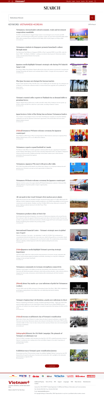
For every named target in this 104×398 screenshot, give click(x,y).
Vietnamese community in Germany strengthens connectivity (39, 267)
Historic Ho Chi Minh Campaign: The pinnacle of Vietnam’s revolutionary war (39, 334)
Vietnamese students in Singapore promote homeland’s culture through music (39, 48)
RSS (55, 381)
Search (52, 7)
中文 (87, 1)
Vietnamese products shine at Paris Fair (31, 213)
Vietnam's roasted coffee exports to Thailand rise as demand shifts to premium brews (41, 98)
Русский (91, 1)
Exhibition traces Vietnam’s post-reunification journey (36, 351)
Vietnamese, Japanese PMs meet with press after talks (36, 164)
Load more (52, 366)
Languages (66, 381)
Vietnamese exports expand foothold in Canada (33, 147)
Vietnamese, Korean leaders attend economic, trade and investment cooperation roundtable (41, 31)
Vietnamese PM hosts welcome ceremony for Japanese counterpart (38, 131)
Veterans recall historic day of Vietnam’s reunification (38, 316)
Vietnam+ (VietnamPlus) (20, 1)
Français (78, 1)
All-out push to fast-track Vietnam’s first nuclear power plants (39, 197)
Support (60, 381)
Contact (36, 383)
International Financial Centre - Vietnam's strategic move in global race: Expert (40, 231)
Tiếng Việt (68, 1)
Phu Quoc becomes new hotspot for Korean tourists (35, 81)
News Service (78, 381)
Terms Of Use (49, 381)
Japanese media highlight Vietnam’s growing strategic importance (38, 250)
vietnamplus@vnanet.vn (43, 391)
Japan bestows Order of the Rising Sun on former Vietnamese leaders (41, 114)
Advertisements (87, 381)
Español (83, 1)
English (73, 1)
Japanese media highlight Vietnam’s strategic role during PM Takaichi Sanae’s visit (42, 65)
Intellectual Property (39, 381)
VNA (72, 381)
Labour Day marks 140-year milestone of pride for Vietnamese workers (41, 284)
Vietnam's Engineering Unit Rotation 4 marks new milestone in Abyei (41, 300)
